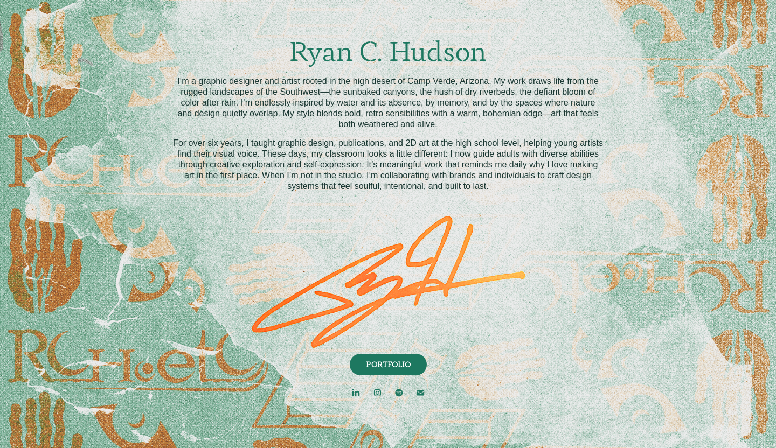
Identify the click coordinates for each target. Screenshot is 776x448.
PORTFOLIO (388, 364)
